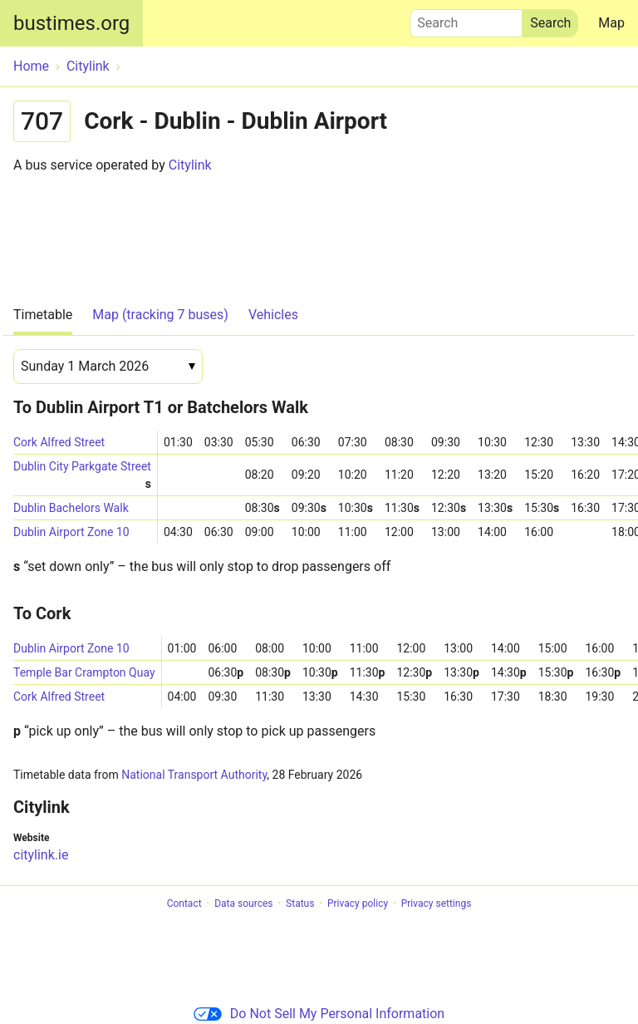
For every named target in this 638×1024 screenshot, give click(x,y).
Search (466, 19)
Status (300, 903)
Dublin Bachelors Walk (71, 507)
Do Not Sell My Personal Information (319, 1014)
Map (611, 23)
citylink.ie (40, 855)
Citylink (190, 165)
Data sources (243, 903)
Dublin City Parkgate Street (82, 469)
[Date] (108, 366)
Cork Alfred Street (59, 442)
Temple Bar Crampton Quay (84, 672)
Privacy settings (436, 903)
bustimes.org (71, 23)
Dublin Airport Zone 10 (71, 532)
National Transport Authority (194, 774)
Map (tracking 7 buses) (160, 314)
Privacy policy (357, 903)
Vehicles (273, 314)
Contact (184, 903)
